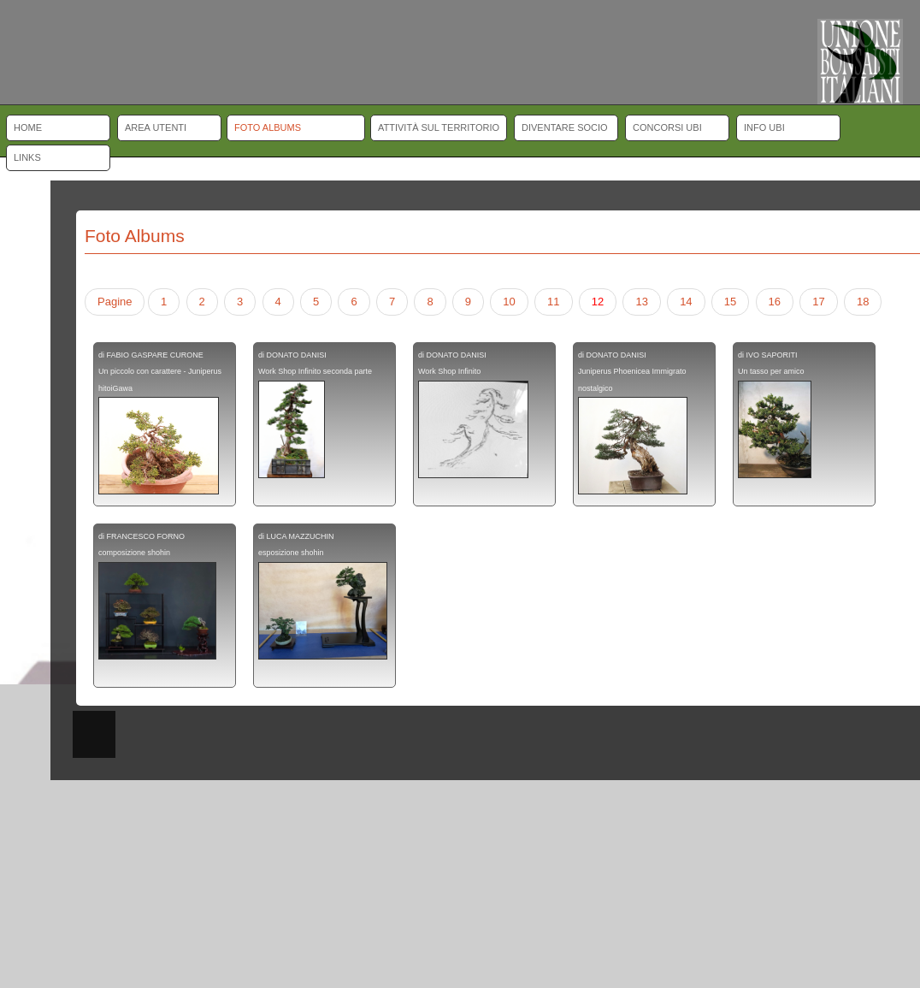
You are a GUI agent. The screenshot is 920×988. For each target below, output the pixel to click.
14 (686, 301)
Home (28, 127)
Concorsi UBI (667, 127)
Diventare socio (565, 127)
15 (730, 301)
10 (509, 301)
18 (863, 301)
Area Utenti (155, 127)
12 (598, 301)
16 (775, 301)
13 (641, 301)
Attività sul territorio (438, 127)
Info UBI (764, 127)
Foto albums (267, 127)
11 (553, 301)
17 (818, 301)
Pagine (114, 301)
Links (27, 157)
